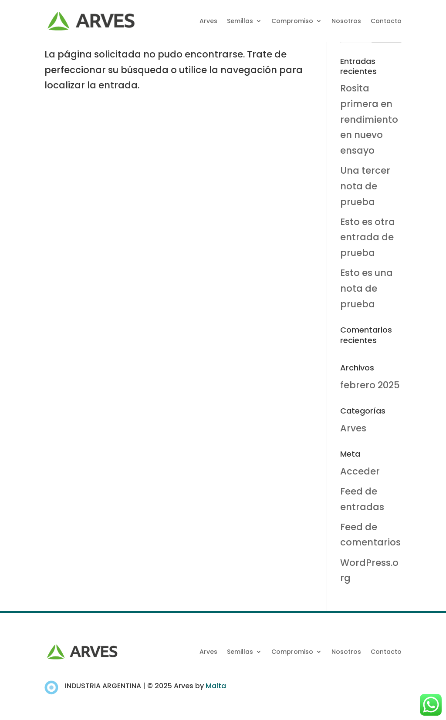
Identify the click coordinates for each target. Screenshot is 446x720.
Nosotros (346, 21)
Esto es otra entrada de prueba (367, 237)
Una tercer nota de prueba (365, 186)
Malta (216, 686)
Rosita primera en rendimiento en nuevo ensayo (369, 119)
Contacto (386, 21)
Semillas (240, 21)
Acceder (360, 471)
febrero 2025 (370, 385)
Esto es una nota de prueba (366, 288)
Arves (208, 21)
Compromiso (292, 21)
